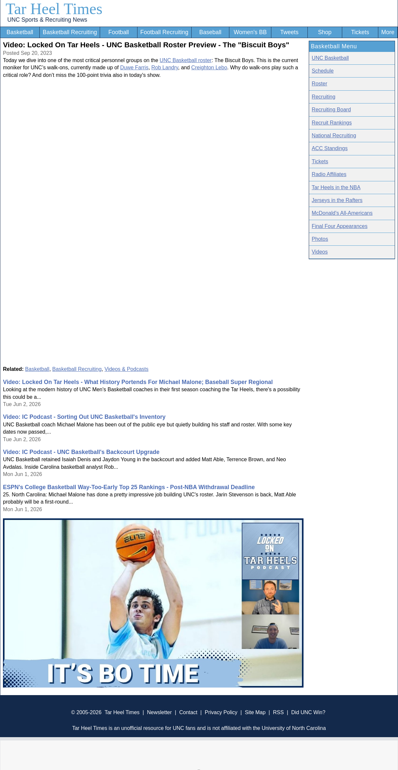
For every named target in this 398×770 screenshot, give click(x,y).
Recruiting (323, 97)
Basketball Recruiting (70, 32)
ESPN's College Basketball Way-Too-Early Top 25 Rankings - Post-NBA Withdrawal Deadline (129, 487)
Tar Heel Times (54, 8)
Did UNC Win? (308, 712)
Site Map (255, 712)
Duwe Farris (134, 67)
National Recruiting (334, 135)
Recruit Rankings (332, 122)
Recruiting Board (331, 109)
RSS (278, 712)
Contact (188, 712)
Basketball (20, 32)
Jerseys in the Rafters (337, 200)
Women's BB (250, 32)
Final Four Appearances (339, 226)
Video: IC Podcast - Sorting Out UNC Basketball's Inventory (84, 417)
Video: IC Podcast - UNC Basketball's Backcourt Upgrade (81, 452)
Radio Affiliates (329, 174)
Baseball (210, 32)
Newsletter (159, 712)
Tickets (360, 32)
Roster (319, 83)
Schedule (323, 71)
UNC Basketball (330, 58)
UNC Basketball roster (186, 60)
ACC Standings (329, 148)
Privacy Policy (221, 712)
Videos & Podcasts (126, 369)
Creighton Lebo (209, 67)
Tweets (289, 32)
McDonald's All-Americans (342, 213)
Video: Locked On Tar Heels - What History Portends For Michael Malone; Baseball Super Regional (138, 382)
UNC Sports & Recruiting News (47, 19)
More (387, 32)
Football (118, 32)
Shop (324, 32)
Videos (320, 252)
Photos (320, 239)
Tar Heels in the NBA (336, 187)
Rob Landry (164, 67)
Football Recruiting (164, 32)
